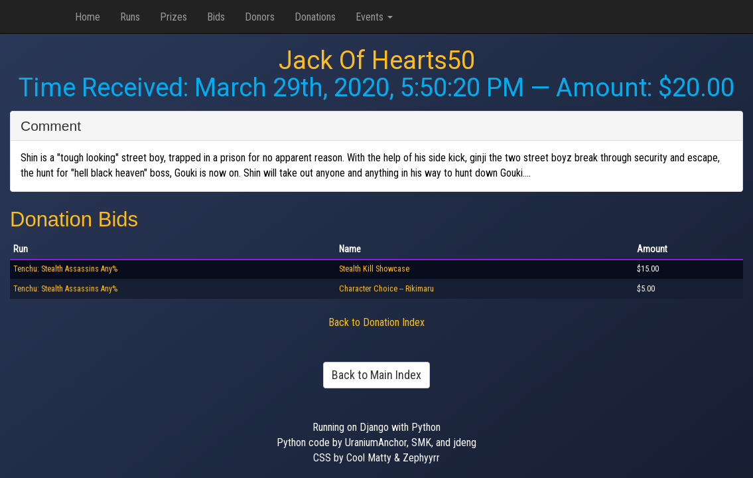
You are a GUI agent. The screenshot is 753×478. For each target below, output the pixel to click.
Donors (260, 17)
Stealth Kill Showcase (374, 269)
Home (87, 17)
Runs (130, 17)
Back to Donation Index (376, 322)
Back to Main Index (376, 375)
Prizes (173, 17)
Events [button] (374, 17)
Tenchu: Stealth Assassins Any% (65, 269)
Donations (315, 17)
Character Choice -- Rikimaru (386, 288)
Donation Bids (74, 219)
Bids (216, 17)
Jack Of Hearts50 (377, 60)
